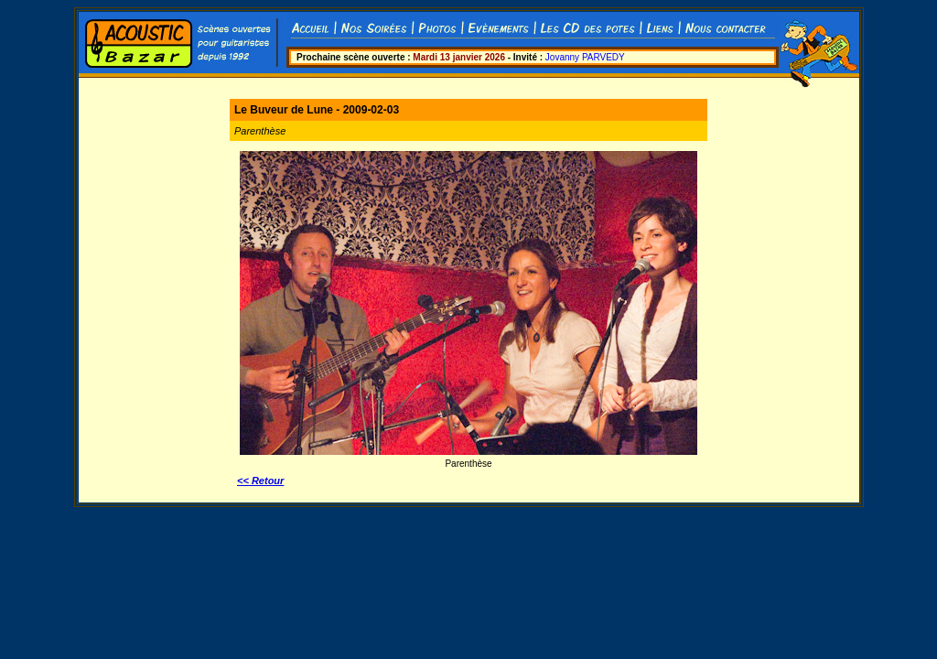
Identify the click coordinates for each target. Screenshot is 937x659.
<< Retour (260, 480)
